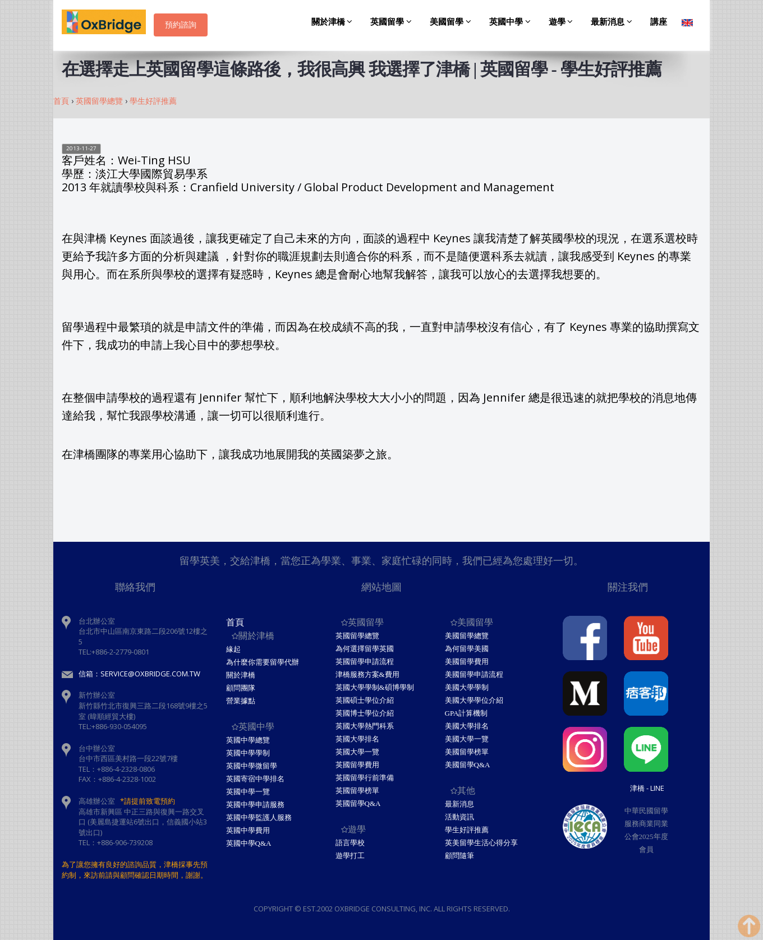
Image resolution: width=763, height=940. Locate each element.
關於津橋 (333, 21)
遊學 (563, 21)
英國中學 (511, 21)
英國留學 (392, 21)
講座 (658, 21)
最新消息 (613, 21)
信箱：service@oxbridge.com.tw (139, 674)
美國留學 (452, 21)
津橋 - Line (647, 788)
